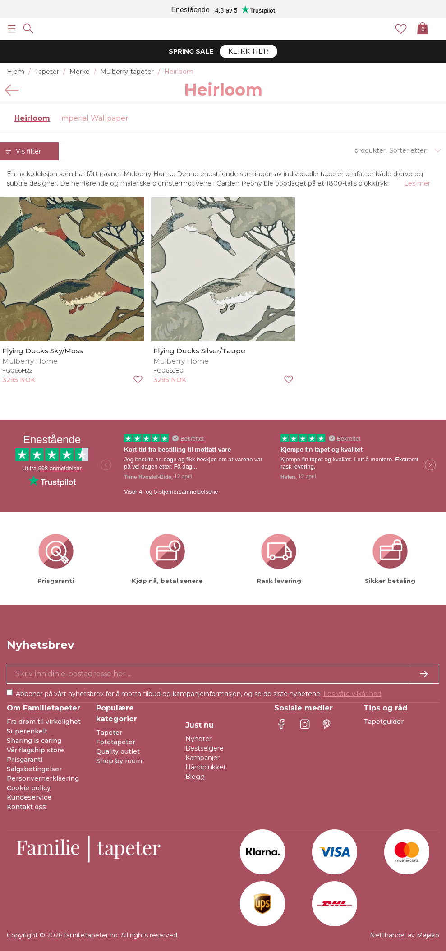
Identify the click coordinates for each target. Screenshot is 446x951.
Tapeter (109, 732)
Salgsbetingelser (34, 769)
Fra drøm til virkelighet (44, 722)
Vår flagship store (35, 750)
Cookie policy (29, 788)
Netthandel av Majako (404, 935)
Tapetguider (383, 722)
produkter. (370, 150)
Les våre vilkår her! (352, 694)
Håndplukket (205, 767)
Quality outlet (118, 751)
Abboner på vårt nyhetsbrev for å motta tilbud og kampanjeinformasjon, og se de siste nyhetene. (198, 694)
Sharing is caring (34, 741)
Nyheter (198, 739)
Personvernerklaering (43, 778)
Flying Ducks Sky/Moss (42, 350)
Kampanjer (202, 758)
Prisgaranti (24, 759)
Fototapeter (115, 742)
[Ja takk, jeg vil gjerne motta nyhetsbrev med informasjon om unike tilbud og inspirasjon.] (223, 674)
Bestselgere (204, 748)
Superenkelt (27, 731)
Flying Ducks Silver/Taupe (199, 350)
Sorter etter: (408, 150)
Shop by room (119, 761)
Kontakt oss (26, 807)
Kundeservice (29, 797)
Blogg (195, 777)
